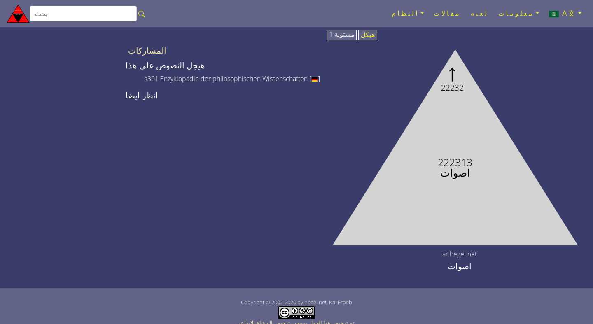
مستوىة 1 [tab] (342, 34)
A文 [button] (563, 13)
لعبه (479, 13)
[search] (83, 13)
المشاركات (147, 51)
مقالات (447, 13)
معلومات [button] (516, 13)
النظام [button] (405, 13)
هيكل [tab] (368, 35)
